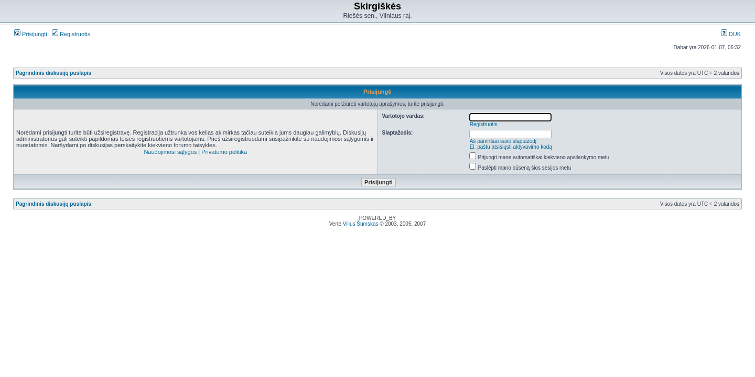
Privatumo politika (224, 152)
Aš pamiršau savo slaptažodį (503, 141)
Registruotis (71, 34)
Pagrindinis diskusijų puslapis (53, 73)
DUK (731, 34)
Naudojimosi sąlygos (170, 152)
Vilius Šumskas (361, 224)
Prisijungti (30, 34)
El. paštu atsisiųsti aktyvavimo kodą (511, 147)
